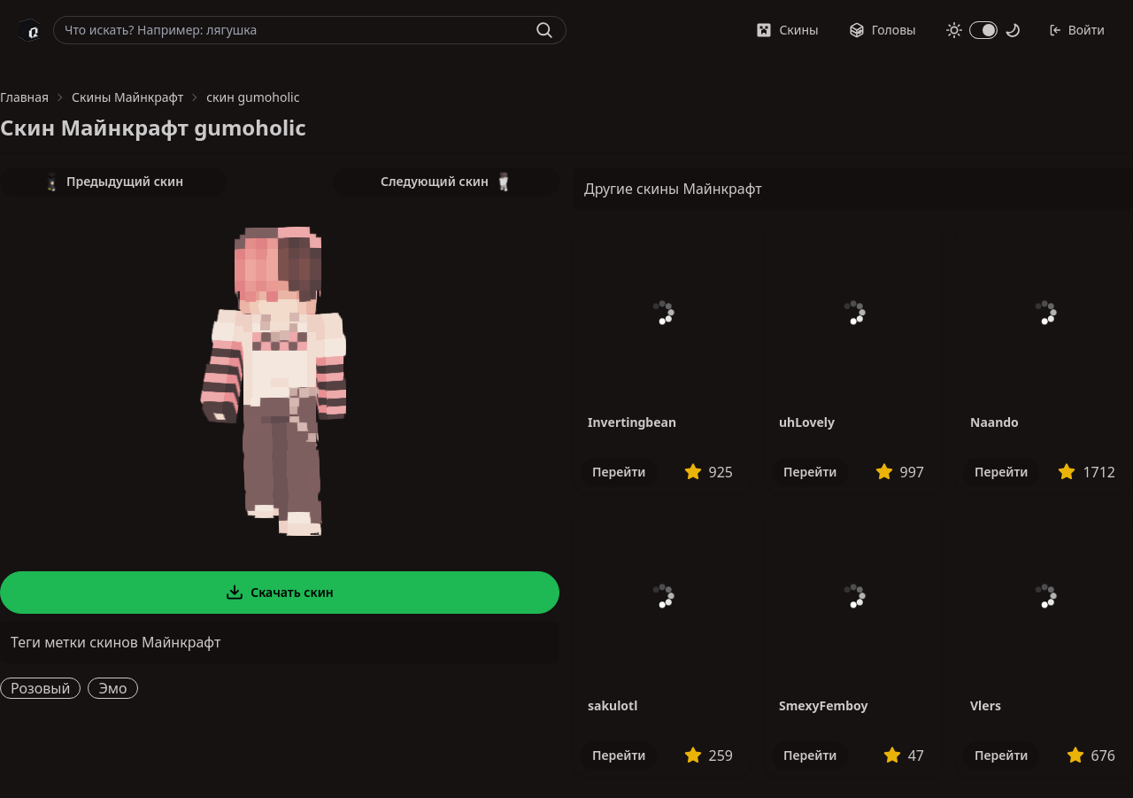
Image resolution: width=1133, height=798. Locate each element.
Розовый (40, 688)
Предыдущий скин (113, 181)
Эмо (112, 688)
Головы (882, 29)
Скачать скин (280, 592)
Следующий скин (446, 181)
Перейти (618, 471)
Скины (787, 29)
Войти (1077, 29)
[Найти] (544, 30)
